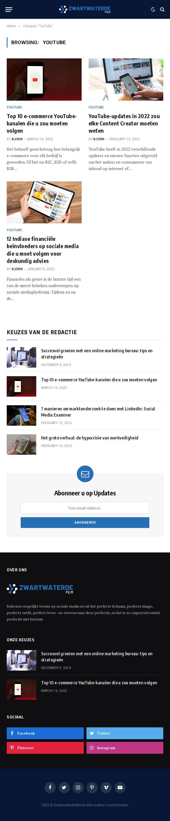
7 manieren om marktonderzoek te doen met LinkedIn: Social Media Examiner (98, 412)
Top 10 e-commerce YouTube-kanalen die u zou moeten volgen (42, 123)
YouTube (14, 107)
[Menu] (8, 9)
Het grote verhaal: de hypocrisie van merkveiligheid (89, 438)
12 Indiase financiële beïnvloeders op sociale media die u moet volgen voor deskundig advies (43, 249)
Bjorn (17, 139)
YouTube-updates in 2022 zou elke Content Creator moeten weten (124, 123)
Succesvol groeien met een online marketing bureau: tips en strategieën (97, 354)
